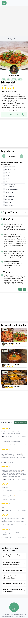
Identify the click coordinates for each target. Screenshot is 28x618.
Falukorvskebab (18, 39)
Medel (3, 79)
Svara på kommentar (22, 436)
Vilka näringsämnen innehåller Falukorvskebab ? (14, 590)
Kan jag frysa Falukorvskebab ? (14, 584)
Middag (10, 39)
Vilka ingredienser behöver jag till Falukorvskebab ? (14, 577)
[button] (3, 156)
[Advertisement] (14, 20)
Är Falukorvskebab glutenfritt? (14, 570)
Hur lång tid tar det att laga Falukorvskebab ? (14, 556)
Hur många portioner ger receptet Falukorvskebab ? (14, 564)
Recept (3, 39)
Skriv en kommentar (20, 422)
